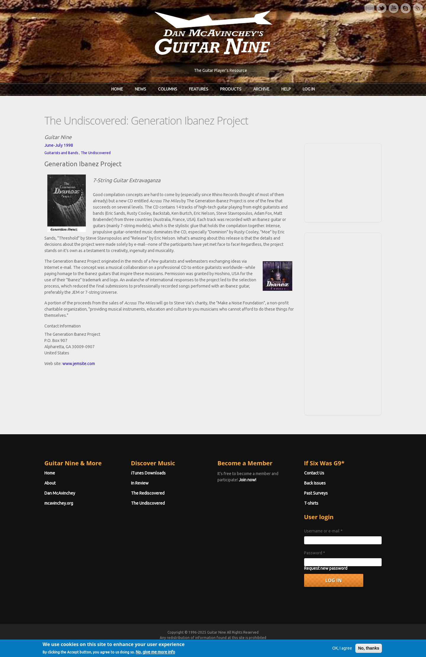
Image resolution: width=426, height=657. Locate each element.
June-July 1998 (58, 145)
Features (198, 89)
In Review (140, 483)
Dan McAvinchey (59, 493)
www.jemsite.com (78, 363)
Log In (309, 89)
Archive (261, 89)
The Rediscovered (147, 493)
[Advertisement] (343, 182)
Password (314, 553)
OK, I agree (342, 649)
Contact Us (314, 473)
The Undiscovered (96, 153)
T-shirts (311, 503)
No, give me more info (155, 653)
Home (117, 89)
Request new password (325, 568)
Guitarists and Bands (61, 153)
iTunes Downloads (148, 473)
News (140, 89)
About (50, 483)
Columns (167, 89)
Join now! (247, 479)
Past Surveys (316, 493)
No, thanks (368, 649)
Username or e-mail (323, 531)
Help (286, 89)
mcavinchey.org (58, 503)
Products (230, 89)
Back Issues (315, 483)
